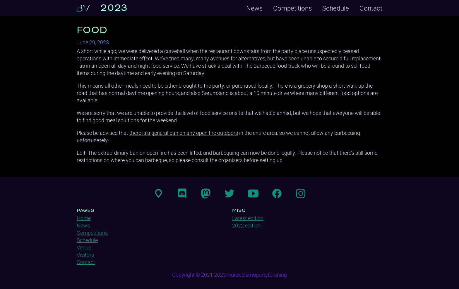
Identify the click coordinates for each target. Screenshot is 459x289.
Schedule (335, 8)
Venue (84, 247)
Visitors (85, 255)
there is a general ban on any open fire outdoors (183, 133)
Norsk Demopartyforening (257, 274)
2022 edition (246, 225)
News (254, 8)
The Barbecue (259, 65)
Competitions (292, 8)
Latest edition (247, 218)
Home (84, 218)
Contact (370, 8)
